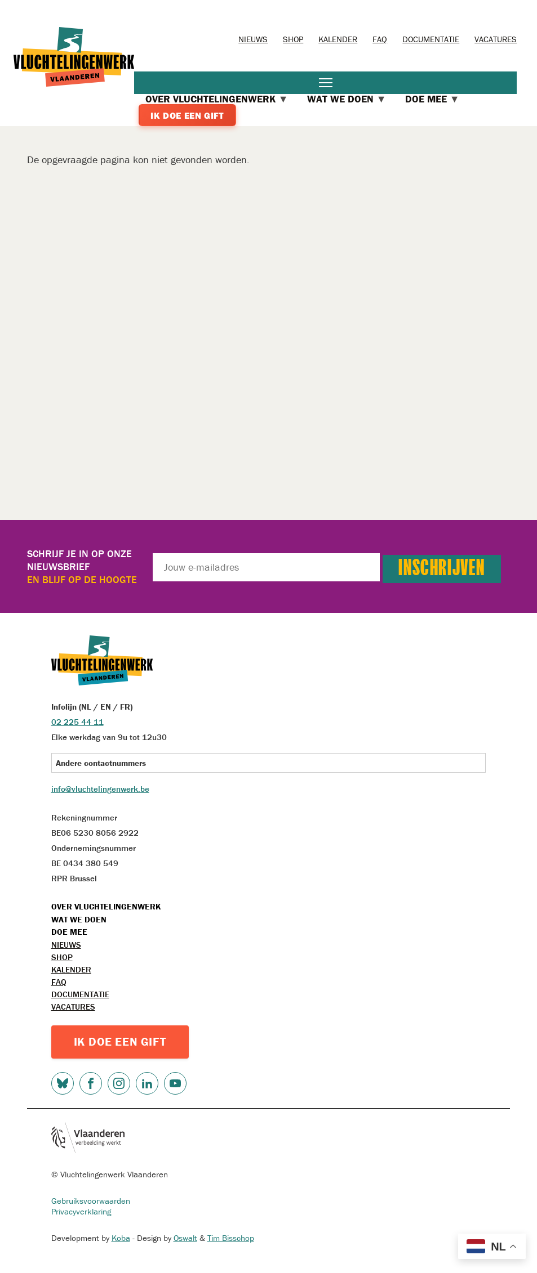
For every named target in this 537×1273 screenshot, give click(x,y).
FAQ (379, 39)
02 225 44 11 (77, 721)
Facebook (90, 1083)
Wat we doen (78, 919)
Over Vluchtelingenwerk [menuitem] (217, 99)
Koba (121, 1237)
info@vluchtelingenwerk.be (100, 788)
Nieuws (253, 39)
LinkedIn (147, 1083)
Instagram (119, 1083)
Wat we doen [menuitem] (347, 99)
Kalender (337, 39)
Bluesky (62, 1083)
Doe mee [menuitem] (432, 99)
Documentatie (430, 39)
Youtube (175, 1083)
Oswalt (185, 1237)
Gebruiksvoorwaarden (90, 1200)
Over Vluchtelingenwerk (106, 906)
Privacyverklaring (81, 1211)
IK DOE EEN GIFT (120, 1041)
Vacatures (495, 39)
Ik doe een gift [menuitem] (187, 115)
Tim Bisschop (230, 1237)
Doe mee (69, 931)
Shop (293, 39)
